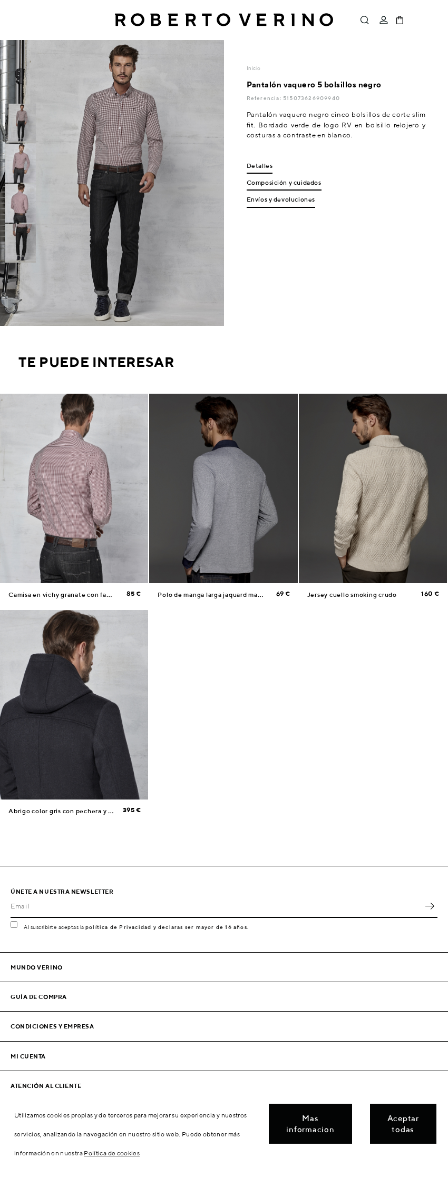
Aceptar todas (403, 1124)
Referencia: (265, 98)
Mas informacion (310, 1124)
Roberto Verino (224, 20)
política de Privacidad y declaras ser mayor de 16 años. (167, 927)
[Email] (216, 906)
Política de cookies (112, 1153)
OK (429, 906)
